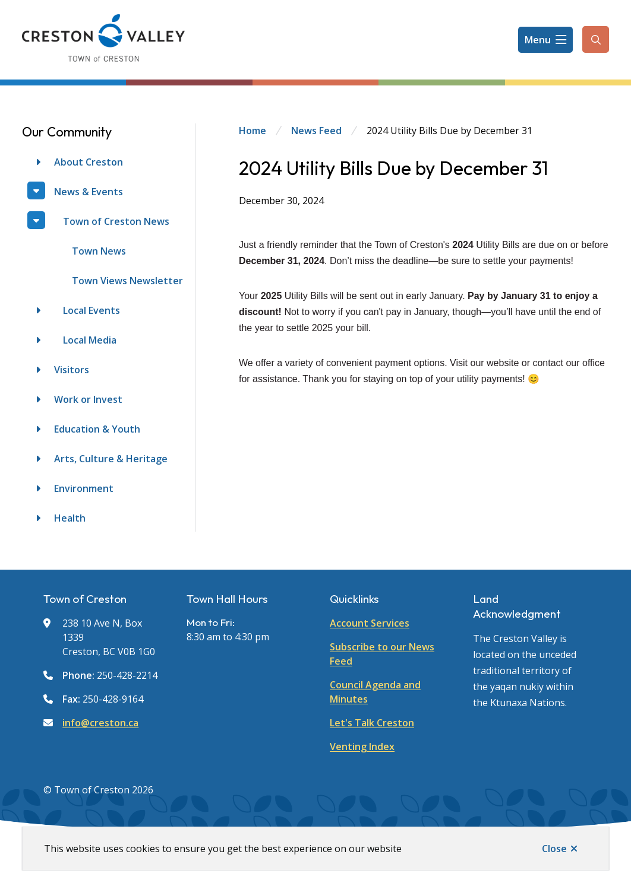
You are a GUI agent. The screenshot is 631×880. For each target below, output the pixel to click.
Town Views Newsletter (127, 280)
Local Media (89, 340)
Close (554, 848)
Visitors (71, 369)
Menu (538, 39)
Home (252, 130)
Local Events (91, 310)
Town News (99, 251)
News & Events (88, 191)
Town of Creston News (116, 221)
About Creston (88, 162)
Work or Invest (88, 399)
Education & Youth (97, 429)
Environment (83, 488)
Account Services (369, 623)
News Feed (316, 130)
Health (70, 518)
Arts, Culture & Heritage (111, 458)
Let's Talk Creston (372, 722)
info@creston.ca (100, 722)
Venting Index (362, 746)
